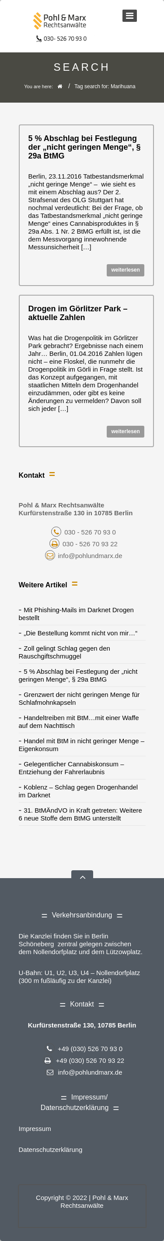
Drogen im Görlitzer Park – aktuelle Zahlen (78, 313)
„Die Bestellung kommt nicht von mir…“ (80, 633)
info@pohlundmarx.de (83, 555)
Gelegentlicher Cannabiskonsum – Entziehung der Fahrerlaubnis (71, 768)
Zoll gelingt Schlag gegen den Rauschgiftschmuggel (64, 652)
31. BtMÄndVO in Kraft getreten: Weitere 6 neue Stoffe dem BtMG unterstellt (80, 814)
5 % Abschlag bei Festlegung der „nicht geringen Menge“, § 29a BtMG (84, 147)
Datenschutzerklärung (51, 1149)
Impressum (35, 1128)
